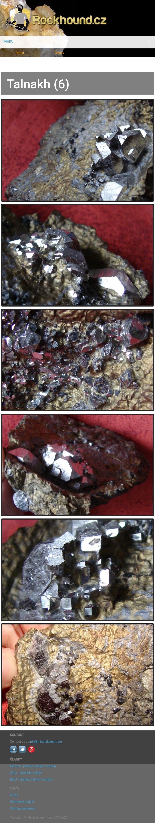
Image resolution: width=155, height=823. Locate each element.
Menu (8, 41)
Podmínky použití (22, 802)
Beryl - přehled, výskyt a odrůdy (31, 779)
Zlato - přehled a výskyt (26, 773)
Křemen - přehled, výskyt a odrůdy (33, 766)
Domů (20, 53)
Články (59, 53)
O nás (14, 795)
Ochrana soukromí (22, 808)
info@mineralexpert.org (45, 741)
